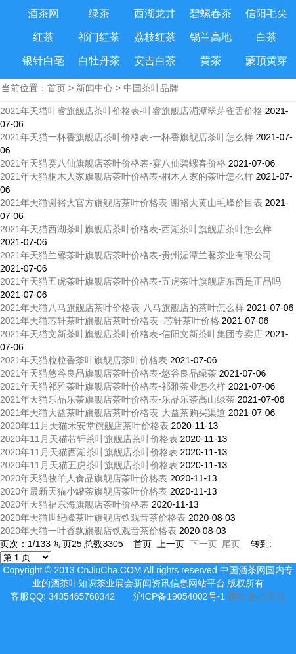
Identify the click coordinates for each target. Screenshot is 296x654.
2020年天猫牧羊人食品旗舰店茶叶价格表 (83, 478)
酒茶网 (43, 13)
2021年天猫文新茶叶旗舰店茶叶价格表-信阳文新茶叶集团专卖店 (131, 334)
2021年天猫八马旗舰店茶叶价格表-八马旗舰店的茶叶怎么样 (122, 307)
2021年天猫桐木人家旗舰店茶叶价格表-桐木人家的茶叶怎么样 (126, 176)
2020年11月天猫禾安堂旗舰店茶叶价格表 (84, 425)
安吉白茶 (155, 60)
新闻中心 (94, 88)
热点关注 (267, 596)
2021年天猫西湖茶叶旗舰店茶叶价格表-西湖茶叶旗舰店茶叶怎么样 (136, 229)
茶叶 (237, 596)
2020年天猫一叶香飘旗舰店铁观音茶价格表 (88, 530)
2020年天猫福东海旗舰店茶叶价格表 (74, 504)
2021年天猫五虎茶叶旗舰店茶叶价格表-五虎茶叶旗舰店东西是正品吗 (140, 281)
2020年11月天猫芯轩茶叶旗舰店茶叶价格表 (89, 439)
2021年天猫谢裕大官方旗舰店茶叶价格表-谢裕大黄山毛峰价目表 (131, 202)
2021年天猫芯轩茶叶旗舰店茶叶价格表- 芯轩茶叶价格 (109, 321)
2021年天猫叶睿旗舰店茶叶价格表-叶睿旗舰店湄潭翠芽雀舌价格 (131, 111)
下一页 (203, 544)
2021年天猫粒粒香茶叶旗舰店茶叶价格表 (83, 360)
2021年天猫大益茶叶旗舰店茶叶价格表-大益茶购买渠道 (113, 412)
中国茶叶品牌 (151, 88)
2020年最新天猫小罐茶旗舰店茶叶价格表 (83, 491)
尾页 (231, 544)
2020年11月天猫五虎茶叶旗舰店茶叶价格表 (89, 465)
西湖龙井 (155, 13)
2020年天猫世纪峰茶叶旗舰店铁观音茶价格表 (93, 517)
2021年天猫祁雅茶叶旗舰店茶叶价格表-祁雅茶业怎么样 (113, 386)
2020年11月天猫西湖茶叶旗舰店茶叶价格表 (89, 452)
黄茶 (210, 60)
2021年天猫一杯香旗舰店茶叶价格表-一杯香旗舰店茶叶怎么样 (126, 137)
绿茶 (99, 13)
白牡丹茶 (99, 60)
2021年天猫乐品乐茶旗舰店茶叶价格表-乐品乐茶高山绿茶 (117, 399)
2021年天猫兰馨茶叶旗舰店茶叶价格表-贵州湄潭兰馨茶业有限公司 (136, 255)
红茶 (43, 37)
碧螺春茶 (211, 13)
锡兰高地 (211, 37)
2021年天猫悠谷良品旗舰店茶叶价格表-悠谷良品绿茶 (108, 373)
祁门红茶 (99, 37)
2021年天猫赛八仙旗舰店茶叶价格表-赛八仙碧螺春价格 (113, 163)
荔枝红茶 (155, 37)
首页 (56, 88)
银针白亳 (43, 60)
